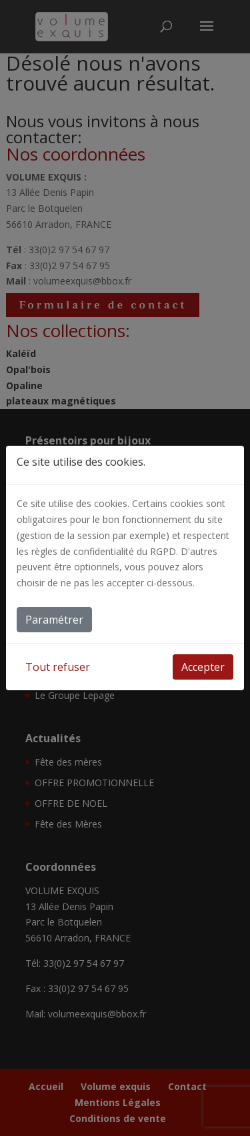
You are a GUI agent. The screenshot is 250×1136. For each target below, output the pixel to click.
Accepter (203, 667)
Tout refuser (57, 667)
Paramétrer (54, 619)
